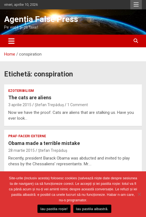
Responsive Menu (136, 4)
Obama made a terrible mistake (44, 143)
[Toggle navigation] (11, 41)
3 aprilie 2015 (19, 105)
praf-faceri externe (27, 136)
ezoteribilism (21, 91)
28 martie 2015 (21, 150)
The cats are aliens (29, 97)
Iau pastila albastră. (92, 209)
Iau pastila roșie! (53, 209)
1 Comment (77, 105)
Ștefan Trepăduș (49, 105)
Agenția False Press (41, 19)
